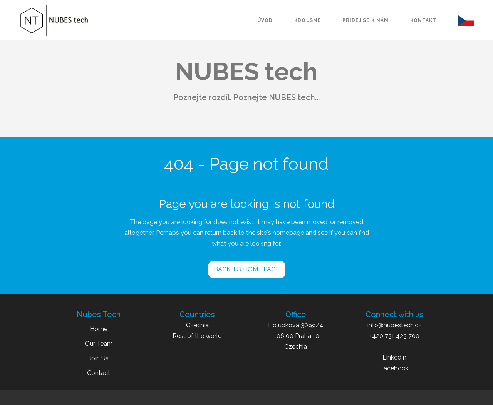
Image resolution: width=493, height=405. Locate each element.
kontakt (423, 20)
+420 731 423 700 (394, 336)
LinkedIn (394, 357)
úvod (265, 20)
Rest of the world (197, 336)
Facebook (394, 368)
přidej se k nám (365, 20)
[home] (54, 20)
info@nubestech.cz (394, 325)
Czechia (197, 325)
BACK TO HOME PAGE (247, 269)
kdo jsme (307, 20)
